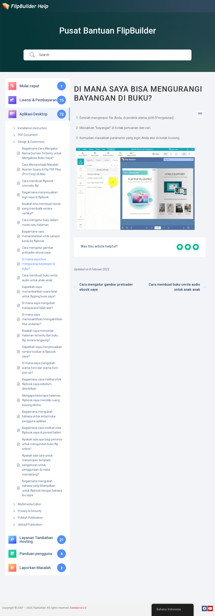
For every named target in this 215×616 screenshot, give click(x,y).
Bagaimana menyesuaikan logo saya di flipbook (40, 195)
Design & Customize (31, 141)
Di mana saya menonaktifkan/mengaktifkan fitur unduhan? (42, 319)
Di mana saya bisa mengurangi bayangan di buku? (38, 264)
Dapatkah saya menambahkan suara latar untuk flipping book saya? (39, 291)
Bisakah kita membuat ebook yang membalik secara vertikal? (41, 208)
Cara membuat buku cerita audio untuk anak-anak (40, 278)
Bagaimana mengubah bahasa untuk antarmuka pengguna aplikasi (38, 416)
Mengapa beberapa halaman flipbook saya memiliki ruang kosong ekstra (41, 400)
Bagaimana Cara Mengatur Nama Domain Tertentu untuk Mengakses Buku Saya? (41, 153)
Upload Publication (30, 524)
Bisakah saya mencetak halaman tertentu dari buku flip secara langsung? (40, 335)
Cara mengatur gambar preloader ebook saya (37, 250)
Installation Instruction (32, 128)
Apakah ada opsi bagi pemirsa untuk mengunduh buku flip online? (42, 444)
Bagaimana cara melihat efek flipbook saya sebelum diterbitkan (41, 384)
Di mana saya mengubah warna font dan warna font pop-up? (40, 367)
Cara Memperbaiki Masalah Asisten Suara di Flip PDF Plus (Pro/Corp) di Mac (41, 169)
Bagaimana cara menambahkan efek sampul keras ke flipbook (41, 236)
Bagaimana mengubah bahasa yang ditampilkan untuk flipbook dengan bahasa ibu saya (42, 488)
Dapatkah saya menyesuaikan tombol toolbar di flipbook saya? (42, 351)
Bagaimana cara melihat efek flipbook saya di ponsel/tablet (41, 430)
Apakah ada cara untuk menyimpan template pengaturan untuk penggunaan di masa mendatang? (37, 465)
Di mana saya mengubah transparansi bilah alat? (38, 305)
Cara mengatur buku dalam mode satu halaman (40, 222)
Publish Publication (30, 517)
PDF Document (28, 135)
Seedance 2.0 (78, 607)
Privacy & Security (30, 511)
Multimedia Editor (29, 504)
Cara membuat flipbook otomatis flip (37, 183)
